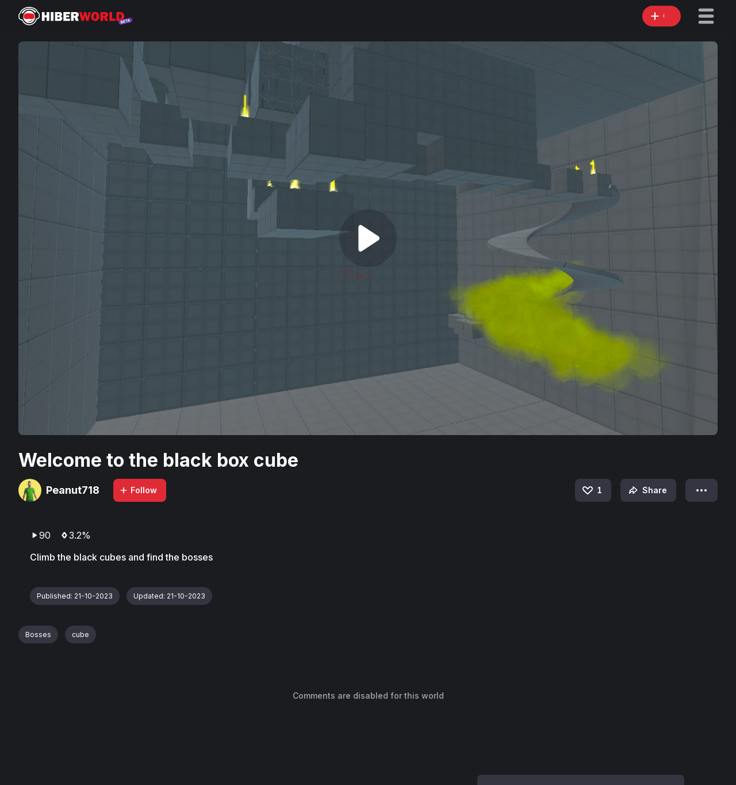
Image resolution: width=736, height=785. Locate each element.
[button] (706, 16)
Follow (138, 490)
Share (646, 490)
